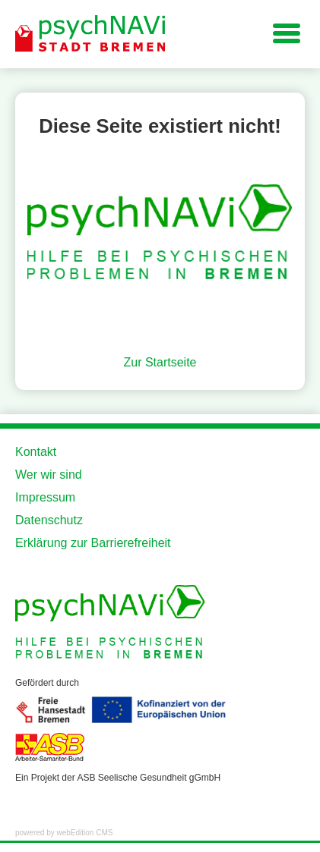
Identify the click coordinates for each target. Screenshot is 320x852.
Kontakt (35, 451)
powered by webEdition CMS (63, 832)
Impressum (45, 497)
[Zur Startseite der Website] (91, 34)
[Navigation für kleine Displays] (286, 32)
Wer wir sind (48, 474)
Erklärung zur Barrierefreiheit (93, 542)
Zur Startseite (159, 362)
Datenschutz (49, 520)
